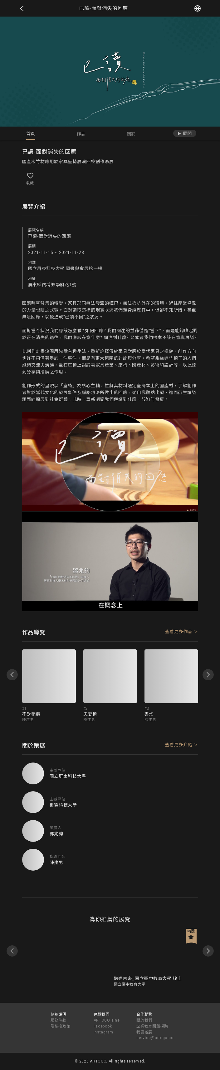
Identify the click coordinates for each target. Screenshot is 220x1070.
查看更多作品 (179, 631)
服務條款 (58, 1020)
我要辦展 (144, 1032)
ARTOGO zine (107, 1020)
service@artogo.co (154, 1038)
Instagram (103, 1032)
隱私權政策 (61, 1026)
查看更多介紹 (179, 744)
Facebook (103, 1026)
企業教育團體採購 (152, 1026)
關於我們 (144, 1020)
